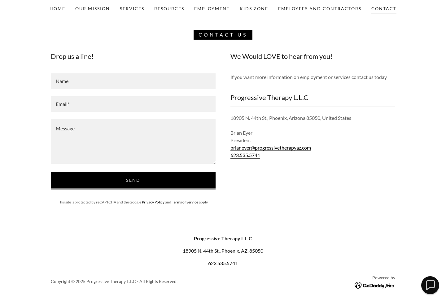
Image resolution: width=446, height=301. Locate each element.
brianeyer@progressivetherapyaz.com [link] (270, 147)
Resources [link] (169, 8)
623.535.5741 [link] (245, 155)
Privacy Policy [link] (153, 202)
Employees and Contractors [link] (319, 8)
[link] (375, 285)
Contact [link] (383, 8)
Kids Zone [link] (254, 8)
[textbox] (133, 81)
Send (133, 180)
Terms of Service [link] (185, 202)
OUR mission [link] (92, 8)
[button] (430, 285)
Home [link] (57, 8)
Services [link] (132, 8)
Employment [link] (212, 8)
